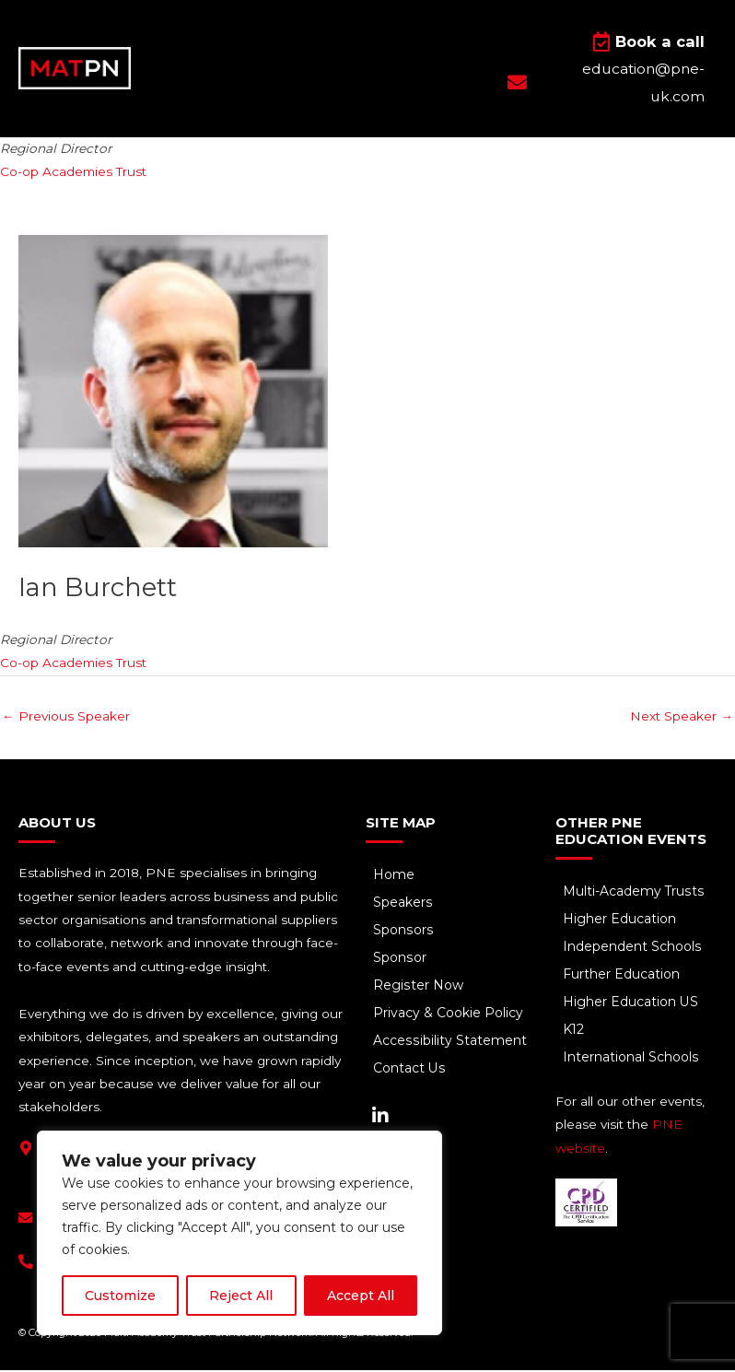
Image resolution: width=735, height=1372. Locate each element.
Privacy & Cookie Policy (450, 1016)
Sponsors (404, 933)
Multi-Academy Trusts (635, 894)
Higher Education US (632, 1005)
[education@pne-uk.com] (25, 1220)
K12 (576, 1033)
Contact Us (411, 1071)
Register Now (419, 988)
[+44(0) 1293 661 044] (25, 1264)
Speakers (404, 905)
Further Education (623, 977)
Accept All (360, 1295)
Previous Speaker (66, 718)
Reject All (241, 1295)
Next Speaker (681, 718)
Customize (120, 1295)
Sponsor (401, 961)
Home (395, 878)
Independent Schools (634, 950)
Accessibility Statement (451, 1044)
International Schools (632, 1060)
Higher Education (621, 922)
